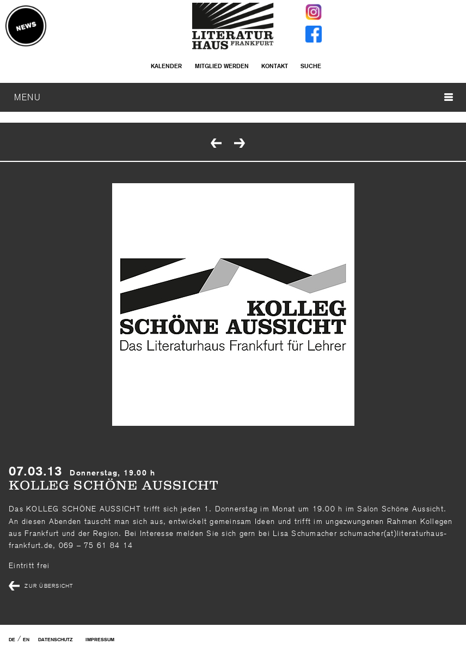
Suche (311, 66)
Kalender (166, 66)
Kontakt (274, 66)
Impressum (99, 639)
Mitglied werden (222, 66)
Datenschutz (55, 639)
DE (12, 639)
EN (26, 639)
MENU (233, 97)
